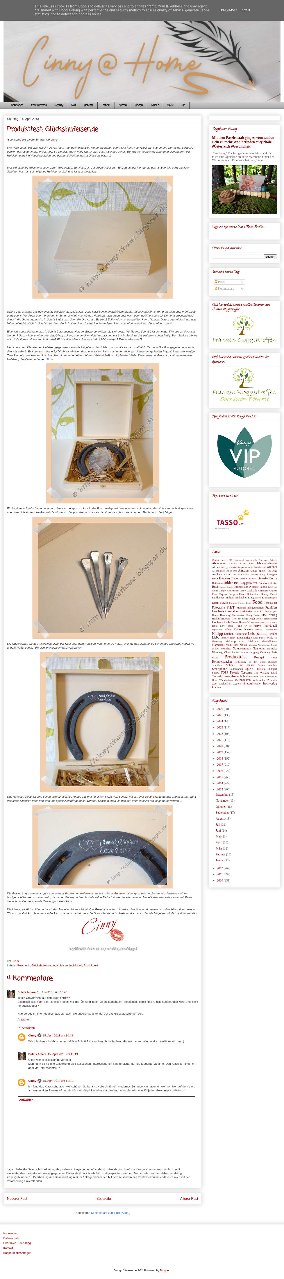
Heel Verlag (269, 615)
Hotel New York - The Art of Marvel (237, 625)
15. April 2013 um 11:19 (63, 1054)
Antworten (24, 1019)
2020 (220, 746)
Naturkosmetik (242, 648)
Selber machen (267, 665)
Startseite (17, 105)
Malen (242, 641)
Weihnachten (243, 680)
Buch (215, 586)
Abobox (233, 563)
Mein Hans (232, 644)
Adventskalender (266, 563)
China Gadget (219, 590)
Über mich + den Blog (17, 1243)
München (226, 648)
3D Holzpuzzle (237, 560)
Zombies (272, 680)
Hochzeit (217, 622)
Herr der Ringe (240, 618)
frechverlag (270, 683)
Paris (274, 652)
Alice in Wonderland (255, 567)
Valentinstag (252, 676)
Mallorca (253, 641)
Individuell (75, 965)
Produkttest (91, 965)
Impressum (10, 1233)
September (223, 812)
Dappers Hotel (237, 594)
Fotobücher (270, 602)
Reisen (139, 105)
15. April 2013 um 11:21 (58, 1080)
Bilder (228, 583)
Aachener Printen (268, 560)
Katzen (122, 105)
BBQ (215, 578)
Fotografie (218, 607)
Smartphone (219, 668)
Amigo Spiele (258, 570)
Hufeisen (62, 965)
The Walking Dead (265, 672)
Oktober (221, 806)
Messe (243, 644)
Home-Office (246, 622)
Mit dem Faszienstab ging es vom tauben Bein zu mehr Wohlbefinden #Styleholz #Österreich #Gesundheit (243, 141)
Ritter (274, 657)
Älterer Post (189, 1198)
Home (234, 622)
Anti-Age (271, 570)
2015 (220, 777)
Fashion (233, 603)
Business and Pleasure (246, 586)
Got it (245, 10)
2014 (220, 783)
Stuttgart (272, 668)
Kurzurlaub (241, 633)
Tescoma (246, 672)
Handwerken (238, 615)
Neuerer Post (17, 1198)
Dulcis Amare (27, 992)
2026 (220, 709)
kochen (216, 687)
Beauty (59, 105)
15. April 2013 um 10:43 (58, 1035)
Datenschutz (11, 1238)
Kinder (155, 105)
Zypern (237, 683)
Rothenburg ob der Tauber (250, 661)
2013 (220, 789)
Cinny (32, 1035)
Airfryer (225, 567)
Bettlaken (217, 583)
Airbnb (216, 567)
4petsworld (251, 560)
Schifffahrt (217, 665)
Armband (217, 574)
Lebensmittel (257, 634)
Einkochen (241, 597)
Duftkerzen (218, 597)
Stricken (260, 668)
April (219, 842)
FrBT (231, 607)
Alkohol (272, 567)
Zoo (214, 683)
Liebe (215, 637)
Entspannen (254, 597)
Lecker (272, 633)
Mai (218, 836)
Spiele (170, 105)
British (273, 583)
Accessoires (246, 563)
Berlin (273, 578)
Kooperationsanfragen (17, 1252)
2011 (220, 874)
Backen (224, 578)
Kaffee (238, 629)
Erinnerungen (269, 597)
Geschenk (23, 965)
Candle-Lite (266, 586)
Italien (227, 629)
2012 (220, 868)
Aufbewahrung (258, 574)
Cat (275, 587)
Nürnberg (217, 652)
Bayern (252, 578)
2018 (220, 758)
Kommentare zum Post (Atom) (110, 1212)
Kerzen (259, 629)
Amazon (243, 570)
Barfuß (243, 578)
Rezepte (88, 105)
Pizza (215, 657)
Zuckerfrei (224, 683)
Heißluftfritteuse (221, 618)
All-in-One (231, 570)
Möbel (215, 648)
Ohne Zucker (231, 652)
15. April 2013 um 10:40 (52, 992)
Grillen (264, 611)
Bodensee (264, 583)
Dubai (273, 594)
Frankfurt (271, 607)
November (223, 800)
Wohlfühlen (259, 680)
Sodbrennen (236, 668)
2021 (220, 740)
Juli (218, 824)
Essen (215, 602)
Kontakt (8, 1248)
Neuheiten (259, 648)
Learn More (228, 10)
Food (73, 105)
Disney (265, 594)
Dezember (222, 794)
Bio (236, 583)
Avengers (272, 574)
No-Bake (272, 648)
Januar (220, 860)
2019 (220, 752)
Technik (106, 105)
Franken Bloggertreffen (250, 607)
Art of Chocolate (233, 574)
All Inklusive (218, 570)
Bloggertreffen (248, 583)
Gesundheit (232, 611)
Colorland (263, 590)
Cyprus (223, 594)
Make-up (231, 641)
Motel (274, 645)
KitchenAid (271, 629)
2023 (220, 727)
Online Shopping (250, 652)
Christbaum (233, 590)
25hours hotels (219, 560)
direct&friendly (252, 683)
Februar (221, 854)
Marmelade (218, 644)
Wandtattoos (226, 680)
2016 (220, 770)
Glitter (256, 611)
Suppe (215, 672)
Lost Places (259, 637)
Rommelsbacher (222, 661)
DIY (184, 105)
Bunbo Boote (226, 587)
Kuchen (229, 633)
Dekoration (253, 594)
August (220, 818)
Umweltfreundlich (233, 676)
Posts (220, 281)
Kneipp (217, 634)
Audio (246, 574)
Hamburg (225, 615)
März (219, 848)
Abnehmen (218, 563)
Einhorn (229, 597)
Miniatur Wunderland (259, 645)
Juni (219, 830)
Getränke (246, 611)
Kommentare (224, 288)
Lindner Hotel (228, 637)
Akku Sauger (237, 567)
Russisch (272, 661)
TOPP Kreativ (230, 672)
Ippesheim (217, 629)
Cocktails (252, 590)
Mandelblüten (269, 641)
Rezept (259, 657)
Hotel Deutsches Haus (266, 622)
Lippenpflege (244, 637)
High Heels (256, 618)
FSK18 (224, 602)
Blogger (165, 1270)
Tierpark (216, 676)
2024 (220, 721)
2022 (220, 733)
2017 (220, 764)
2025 (220, 715)
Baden (235, 578)
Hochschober (270, 618)
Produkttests (39, 105)
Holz (227, 622)
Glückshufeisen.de (43, 965)
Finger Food (244, 603)
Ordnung (265, 652)
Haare (215, 615)
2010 (220, 880)
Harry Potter (253, 615)
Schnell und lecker (240, 665)
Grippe (273, 611)
